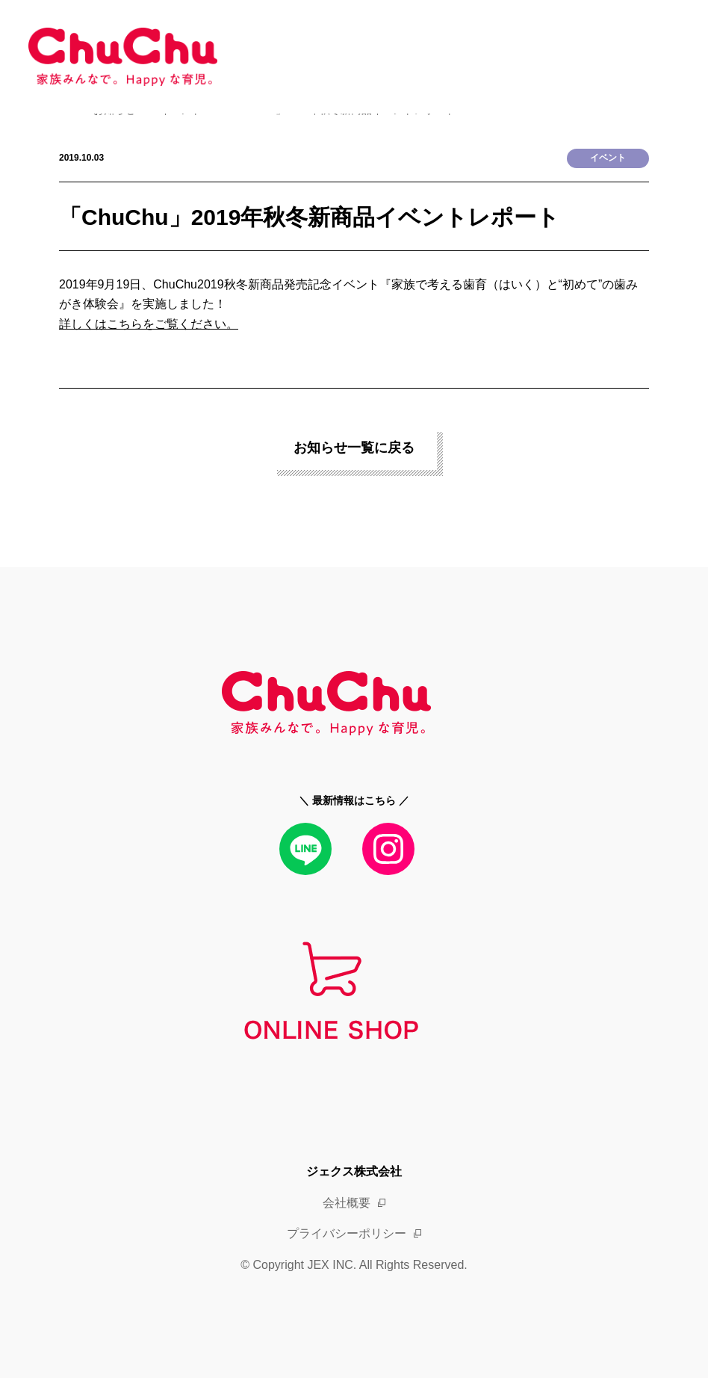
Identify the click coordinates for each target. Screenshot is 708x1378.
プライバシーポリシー (346, 1233)
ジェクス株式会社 (354, 1171)
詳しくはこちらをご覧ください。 (148, 324)
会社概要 (346, 1202)
